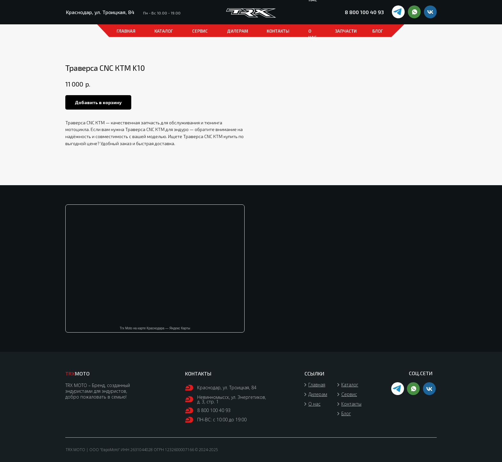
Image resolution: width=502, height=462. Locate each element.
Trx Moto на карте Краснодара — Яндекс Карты (155, 328)
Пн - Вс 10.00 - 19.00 (162, 13)
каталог (163, 31)
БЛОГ (377, 31)
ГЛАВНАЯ (126, 31)
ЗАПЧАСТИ (346, 31)
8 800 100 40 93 (364, 12)
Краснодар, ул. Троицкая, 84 (100, 12)
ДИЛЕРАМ (237, 31)
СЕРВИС (200, 31)
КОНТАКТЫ (278, 31)
